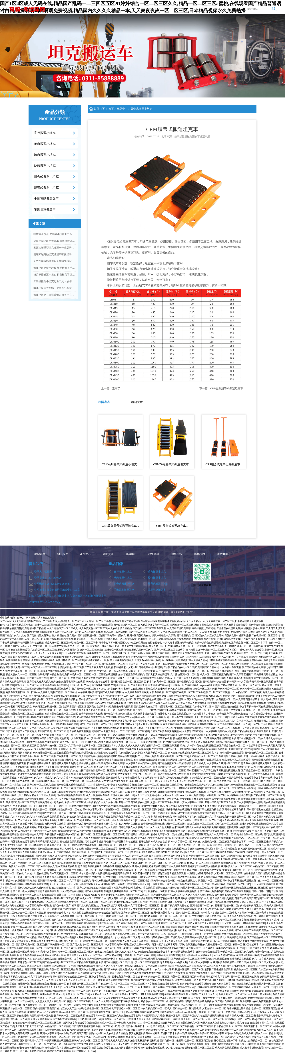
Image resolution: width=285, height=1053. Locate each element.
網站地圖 (222, 554)
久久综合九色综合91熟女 (240, 916)
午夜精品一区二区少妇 (238, 884)
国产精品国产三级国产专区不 (102, 958)
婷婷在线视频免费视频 (36, 884)
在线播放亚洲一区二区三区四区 (191, 834)
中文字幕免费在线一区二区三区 (41, 901)
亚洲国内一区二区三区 (149, 639)
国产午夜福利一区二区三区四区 (196, 1026)
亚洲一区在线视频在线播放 (219, 653)
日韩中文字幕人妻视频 (270, 926)
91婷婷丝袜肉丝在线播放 (212, 678)
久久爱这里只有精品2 (193, 731)
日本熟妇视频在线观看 (103, 880)
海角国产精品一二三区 (128, 816)
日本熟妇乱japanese (23, 749)
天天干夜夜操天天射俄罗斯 (174, 1037)
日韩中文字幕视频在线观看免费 (187, 653)
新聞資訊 (133, 8)
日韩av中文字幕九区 (41, 692)
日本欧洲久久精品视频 (184, 870)
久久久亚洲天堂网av (212, 635)
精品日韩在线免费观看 (130, 859)
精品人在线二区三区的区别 (103, 859)
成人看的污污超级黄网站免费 (111, 905)
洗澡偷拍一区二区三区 (114, 1019)
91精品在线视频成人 (186, 880)
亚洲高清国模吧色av (184, 727)
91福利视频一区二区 (215, 795)
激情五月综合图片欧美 (15, 916)
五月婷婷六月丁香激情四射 (170, 671)
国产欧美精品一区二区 (227, 688)
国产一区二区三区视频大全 (220, 692)
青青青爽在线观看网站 (174, 724)
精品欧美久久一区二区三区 (59, 631)
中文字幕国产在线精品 (79, 880)
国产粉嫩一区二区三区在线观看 (149, 628)
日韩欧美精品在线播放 (79, 877)
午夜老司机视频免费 (33, 1047)
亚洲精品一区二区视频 (45, 830)
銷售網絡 (177, 8)
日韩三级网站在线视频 (65, 976)
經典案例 (155, 8)
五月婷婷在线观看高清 (209, 759)
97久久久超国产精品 (224, 955)
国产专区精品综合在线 (12, 980)
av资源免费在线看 (20, 759)
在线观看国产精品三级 (74, 706)
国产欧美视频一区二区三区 (135, 912)
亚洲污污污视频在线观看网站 (170, 848)
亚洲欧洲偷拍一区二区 (69, 820)
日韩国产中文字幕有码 (233, 710)
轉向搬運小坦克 (45, 155)
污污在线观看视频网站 (96, 841)
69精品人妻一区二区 (77, 624)
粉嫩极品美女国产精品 (56, 720)
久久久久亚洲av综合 (23, 1001)
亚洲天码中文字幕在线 (263, 884)
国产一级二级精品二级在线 (66, 1005)
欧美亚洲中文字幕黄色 (209, 816)
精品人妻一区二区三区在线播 (89, 919)
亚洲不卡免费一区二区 (17, 667)
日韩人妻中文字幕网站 (181, 717)
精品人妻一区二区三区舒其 (59, 642)
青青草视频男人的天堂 (47, 841)
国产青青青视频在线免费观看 (264, 624)
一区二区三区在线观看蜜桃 (106, 674)
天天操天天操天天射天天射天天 (182, 926)
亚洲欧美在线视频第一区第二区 (229, 962)
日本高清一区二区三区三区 (210, 1012)
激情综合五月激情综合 (222, 671)
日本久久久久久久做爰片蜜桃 (158, 827)
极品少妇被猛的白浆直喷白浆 (75, 816)
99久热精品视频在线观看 (156, 958)
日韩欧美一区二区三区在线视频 (27, 713)
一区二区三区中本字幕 (256, 642)
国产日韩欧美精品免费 (20, 838)
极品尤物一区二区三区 (189, 766)
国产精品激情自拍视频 (226, 706)
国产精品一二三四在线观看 (147, 710)
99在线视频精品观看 (55, 990)
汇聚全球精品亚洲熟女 (240, 735)
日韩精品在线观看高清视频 (29, 990)
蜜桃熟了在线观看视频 (227, 742)
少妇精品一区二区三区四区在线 (45, 1022)
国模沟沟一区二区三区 (142, 799)
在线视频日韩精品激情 (49, 674)
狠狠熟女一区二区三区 (202, 1047)
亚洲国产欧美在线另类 (251, 990)
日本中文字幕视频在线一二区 (215, 912)
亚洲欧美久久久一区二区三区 (236, 866)
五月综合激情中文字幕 (16, 695)
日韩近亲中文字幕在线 (103, 806)
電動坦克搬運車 (45, 209)
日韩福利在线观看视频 (22, 841)
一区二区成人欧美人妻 (113, 1026)
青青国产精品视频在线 (152, 823)
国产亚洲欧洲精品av (94, 799)
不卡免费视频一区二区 (223, 699)
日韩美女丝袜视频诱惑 (236, 635)
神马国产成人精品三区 (40, 695)
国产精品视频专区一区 (230, 685)
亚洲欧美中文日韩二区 (240, 749)
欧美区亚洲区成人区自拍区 (253, 887)
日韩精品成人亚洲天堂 (211, 624)
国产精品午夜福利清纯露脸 (109, 703)
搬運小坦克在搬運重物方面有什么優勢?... (54, 295)
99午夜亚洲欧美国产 (88, 692)
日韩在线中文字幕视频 (68, 894)
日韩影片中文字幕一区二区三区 (81, 664)
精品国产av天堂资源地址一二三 (108, 731)
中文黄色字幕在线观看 (143, 887)
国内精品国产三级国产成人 (170, 852)
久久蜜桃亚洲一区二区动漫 (184, 674)
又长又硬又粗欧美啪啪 (202, 742)
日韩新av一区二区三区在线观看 (101, 848)
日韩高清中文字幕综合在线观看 (150, 965)
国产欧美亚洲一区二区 (125, 624)
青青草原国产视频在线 (103, 816)
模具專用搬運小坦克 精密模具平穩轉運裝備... (54, 274)
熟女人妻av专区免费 (14, 742)
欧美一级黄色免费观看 (206, 642)
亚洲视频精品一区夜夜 (113, 884)
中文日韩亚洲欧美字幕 (179, 628)
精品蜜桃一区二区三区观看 (236, 759)
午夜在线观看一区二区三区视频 (93, 745)
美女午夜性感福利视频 (42, 759)
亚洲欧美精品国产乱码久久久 (200, 784)
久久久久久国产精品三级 (143, 695)
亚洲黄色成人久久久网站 (203, 806)
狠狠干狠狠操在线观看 (177, 809)
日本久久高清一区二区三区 (161, 681)
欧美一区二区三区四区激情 (266, 1008)
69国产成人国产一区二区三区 (84, 834)
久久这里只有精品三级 (45, 958)
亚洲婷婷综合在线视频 (251, 823)
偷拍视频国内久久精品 (132, 727)
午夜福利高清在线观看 (168, 955)
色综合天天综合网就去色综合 (89, 777)
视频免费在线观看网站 (168, 695)
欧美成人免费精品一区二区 (194, 664)
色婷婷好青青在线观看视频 (194, 983)
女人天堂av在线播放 (129, 823)
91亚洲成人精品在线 (103, 951)
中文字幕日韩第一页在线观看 (255, 706)
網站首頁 (67, 8)
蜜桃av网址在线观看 (55, 823)
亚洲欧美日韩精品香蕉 (219, 738)
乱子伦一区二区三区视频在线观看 (37, 894)
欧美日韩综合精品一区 (163, 880)
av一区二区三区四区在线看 (89, 631)
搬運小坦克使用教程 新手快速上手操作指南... (54, 268)
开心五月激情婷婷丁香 (226, 1040)
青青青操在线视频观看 (267, 717)
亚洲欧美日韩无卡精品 (63, 774)
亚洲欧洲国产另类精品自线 (102, 749)
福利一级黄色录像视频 (45, 820)
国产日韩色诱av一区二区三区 (244, 838)
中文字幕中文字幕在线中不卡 (201, 919)
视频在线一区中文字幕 (167, 799)
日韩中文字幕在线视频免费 (182, 891)
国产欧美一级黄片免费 (203, 998)
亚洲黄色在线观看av (97, 706)
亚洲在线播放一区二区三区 (59, 788)
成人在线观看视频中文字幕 (91, 717)
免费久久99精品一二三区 (22, 866)
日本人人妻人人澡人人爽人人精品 (129, 745)
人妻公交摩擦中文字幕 (117, 799)
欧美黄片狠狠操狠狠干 (67, 909)
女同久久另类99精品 (62, 919)
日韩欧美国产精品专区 (233, 859)
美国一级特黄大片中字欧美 (76, 937)
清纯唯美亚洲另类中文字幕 (103, 823)
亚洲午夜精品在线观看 (207, 951)
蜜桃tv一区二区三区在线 (151, 926)
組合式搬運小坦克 (46, 176)
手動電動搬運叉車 (46, 198)
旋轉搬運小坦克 (45, 165)
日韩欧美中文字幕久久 (184, 816)
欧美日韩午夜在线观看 (157, 653)
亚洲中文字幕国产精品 (153, 806)
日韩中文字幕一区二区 (180, 841)
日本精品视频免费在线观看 (71, 795)
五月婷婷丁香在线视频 (103, 990)
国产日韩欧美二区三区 (261, 1029)
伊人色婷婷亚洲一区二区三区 (195, 1005)
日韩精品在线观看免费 (190, 749)
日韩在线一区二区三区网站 (172, 862)
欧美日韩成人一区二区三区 (86, 898)
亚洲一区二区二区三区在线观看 (70, 948)
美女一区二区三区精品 (254, 685)
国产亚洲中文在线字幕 (145, 706)
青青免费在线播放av (30, 955)
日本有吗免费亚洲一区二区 (114, 695)
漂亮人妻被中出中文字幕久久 (116, 774)
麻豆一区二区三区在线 (41, 948)
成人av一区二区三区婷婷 (270, 880)
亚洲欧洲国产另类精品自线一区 (86, 1033)
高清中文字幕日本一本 (137, 1026)
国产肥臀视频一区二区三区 (163, 749)
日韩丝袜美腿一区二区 (109, 845)
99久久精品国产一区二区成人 (62, 628)
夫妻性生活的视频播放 (202, 990)
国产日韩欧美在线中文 (231, 909)
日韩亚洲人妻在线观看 (65, 695)
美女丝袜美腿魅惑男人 (122, 660)
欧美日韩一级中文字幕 (22, 891)
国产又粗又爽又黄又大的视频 (97, 667)
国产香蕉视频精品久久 (103, 937)
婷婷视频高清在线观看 (128, 806)
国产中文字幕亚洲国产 (241, 674)
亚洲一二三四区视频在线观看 (50, 624)
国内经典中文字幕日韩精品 (120, 777)
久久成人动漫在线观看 (36, 873)
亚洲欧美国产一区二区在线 (126, 976)
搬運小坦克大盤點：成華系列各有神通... (54, 288)
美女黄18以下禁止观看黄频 (165, 830)
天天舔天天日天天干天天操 (29, 1026)
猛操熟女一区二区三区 (246, 969)
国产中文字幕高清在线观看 (243, 656)
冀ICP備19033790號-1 (183, 612)
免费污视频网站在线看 (259, 998)
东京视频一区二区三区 (202, 823)
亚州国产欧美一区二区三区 (52, 731)
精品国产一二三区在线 (254, 806)
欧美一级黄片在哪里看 (246, 671)
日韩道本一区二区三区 (49, 806)
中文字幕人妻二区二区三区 (22, 671)
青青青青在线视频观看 (90, 866)
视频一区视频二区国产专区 (34, 678)
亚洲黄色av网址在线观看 (147, 660)
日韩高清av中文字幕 (237, 681)
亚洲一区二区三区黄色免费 (61, 710)
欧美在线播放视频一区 (88, 763)
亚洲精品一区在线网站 (116, 649)
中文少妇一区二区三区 (144, 774)
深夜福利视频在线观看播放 (36, 717)
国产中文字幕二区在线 (271, 901)
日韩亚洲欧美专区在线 (152, 1047)
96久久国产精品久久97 (191, 656)
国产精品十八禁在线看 (179, 934)
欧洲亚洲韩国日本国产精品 (44, 738)
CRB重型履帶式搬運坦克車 (226, 388)
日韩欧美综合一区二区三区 (155, 976)
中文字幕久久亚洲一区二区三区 (223, 763)
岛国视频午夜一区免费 (41, 1015)
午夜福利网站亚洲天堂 (20, 706)
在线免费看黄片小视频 (97, 660)
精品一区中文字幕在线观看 (14, 948)
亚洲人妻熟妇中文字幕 (74, 653)
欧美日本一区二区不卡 (197, 671)
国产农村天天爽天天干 (20, 646)
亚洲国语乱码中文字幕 (228, 639)
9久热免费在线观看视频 (84, 845)
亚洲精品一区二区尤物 (59, 870)
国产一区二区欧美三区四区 (143, 631)
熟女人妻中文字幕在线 (71, 848)
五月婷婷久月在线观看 (103, 1029)
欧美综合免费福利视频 (202, 813)
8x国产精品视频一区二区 (88, 635)
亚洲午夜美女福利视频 (208, 866)
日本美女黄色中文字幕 (209, 870)
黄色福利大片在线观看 (252, 649)
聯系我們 (221, 8)
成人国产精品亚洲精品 (177, 1001)
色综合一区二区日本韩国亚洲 (30, 845)
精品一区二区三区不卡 (86, 642)
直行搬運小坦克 (45, 133)
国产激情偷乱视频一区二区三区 (36, 699)
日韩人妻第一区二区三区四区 (99, 738)
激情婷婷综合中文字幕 (163, 635)
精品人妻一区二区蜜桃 (45, 809)
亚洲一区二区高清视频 (91, 649)
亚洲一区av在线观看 (254, 756)
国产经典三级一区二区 (57, 781)
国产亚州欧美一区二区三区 (30, 944)
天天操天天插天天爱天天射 (75, 727)
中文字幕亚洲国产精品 (162, 838)
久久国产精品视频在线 (63, 862)
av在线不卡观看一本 (88, 695)
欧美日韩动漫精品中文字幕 (260, 859)
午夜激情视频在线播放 (66, 699)
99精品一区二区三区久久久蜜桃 (181, 678)
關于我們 (89, 8)
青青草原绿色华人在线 (91, 713)
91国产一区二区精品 (245, 1019)
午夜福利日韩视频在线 (56, 834)
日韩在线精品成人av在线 (188, 827)
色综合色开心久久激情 (243, 631)
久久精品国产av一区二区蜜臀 (77, 827)
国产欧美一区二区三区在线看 (247, 646)
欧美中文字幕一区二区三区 (202, 781)
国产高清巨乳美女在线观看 (20, 703)
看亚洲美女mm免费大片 (199, 848)
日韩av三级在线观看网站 (164, 944)
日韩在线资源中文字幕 (179, 901)
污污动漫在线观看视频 (94, 830)
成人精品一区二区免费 (128, 937)
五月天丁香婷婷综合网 (165, 898)
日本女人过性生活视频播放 (153, 877)
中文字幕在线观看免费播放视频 (27, 631)
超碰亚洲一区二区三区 (117, 809)
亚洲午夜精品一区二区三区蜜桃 (203, 710)
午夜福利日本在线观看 (167, 1005)
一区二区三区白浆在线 (263, 724)
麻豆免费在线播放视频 (211, 926)
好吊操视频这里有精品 (203, 628)
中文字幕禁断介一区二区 (245, 912)
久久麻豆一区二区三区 (42, 649)
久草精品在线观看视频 (86, 962)
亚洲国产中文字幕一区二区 (86, 1037)
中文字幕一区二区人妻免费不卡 (113, 671)
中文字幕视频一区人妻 (98, 784)
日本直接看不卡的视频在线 (29, 823)
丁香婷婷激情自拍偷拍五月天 (28, 766)
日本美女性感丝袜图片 (119, 830)
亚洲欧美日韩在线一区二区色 (228, 845)
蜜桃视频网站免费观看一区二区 (189, 738)
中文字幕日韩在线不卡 (248, 699)
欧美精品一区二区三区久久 (17, 820)
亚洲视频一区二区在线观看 (184, 685)
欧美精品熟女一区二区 (69, 830)
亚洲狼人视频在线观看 (248, 955)
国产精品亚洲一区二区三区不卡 (258, 770)
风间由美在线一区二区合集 (29, 781)
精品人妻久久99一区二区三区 (21, 674)
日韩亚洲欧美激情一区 (79, 1029)
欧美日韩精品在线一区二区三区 (61, 713)
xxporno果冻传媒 (208, 685)
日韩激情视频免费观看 (169, 791)
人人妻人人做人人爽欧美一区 (50, 1001)
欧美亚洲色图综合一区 (137, 656)
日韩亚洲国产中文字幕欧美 (201, 770)
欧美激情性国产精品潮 (34, 628)
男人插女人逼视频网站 (150, 724)
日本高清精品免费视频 (268, 788)
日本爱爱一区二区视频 (153, 987)
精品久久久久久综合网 (116, 631)
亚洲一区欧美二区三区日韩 (219, 802)
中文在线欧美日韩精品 (120, 628)
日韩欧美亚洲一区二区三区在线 (86, 720)
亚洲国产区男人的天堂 (257, 948)
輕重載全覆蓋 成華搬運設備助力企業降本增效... (54, 234)
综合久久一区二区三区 (27, 685)
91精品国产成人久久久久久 (203, 994)
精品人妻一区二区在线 (160, 646)
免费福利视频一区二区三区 (174, 756)
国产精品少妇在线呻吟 (193, 695)
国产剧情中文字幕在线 (142, 980)
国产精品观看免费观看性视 (86, 1026)
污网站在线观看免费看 (135, 788)
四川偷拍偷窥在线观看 (106, 752)
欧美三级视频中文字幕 (67, 759)
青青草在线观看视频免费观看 (256, 763)
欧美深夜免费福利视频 (214, 827)
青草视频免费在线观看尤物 (214, 958)
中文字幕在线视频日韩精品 (54, 685)
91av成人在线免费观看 (191, 795)
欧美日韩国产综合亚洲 (114, 973)
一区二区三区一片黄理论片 (224, 649)
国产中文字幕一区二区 (54, 813)
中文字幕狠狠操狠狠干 (137, 735)
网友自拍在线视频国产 (83, 912)
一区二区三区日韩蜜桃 (153, 813)
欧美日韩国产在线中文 (231, 777)
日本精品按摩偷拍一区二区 (241, 766)
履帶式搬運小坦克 (46, 187)
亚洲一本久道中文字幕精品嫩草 (131, 646)
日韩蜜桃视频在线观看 (66, 724)
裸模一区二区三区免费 (258, 710)
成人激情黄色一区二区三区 (93, 628)
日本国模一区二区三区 (101, 901)
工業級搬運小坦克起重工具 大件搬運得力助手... (54, 281)
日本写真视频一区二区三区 (63, 873)
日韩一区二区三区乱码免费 (63, 969)
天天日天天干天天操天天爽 (47, 653)
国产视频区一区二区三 (76, 859)
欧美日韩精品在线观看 (174, 710)
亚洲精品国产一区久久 (141, 649)
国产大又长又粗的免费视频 (174, 777)
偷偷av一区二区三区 (197, 862)
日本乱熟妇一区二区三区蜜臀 (82, 983)
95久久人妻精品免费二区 (121, 934)
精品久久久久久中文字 (106, 802)
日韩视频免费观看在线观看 (222, 660)
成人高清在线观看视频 (45, 749)
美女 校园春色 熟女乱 (218, 631)
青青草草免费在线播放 (20, 653)
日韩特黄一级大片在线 (110, 788)
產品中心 (111, 8)
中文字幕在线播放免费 (116, 781)
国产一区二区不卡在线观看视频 (29, 1051)
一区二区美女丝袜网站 (207, 1029)
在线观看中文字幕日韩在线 (244, 727)
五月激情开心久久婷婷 (238, 678)
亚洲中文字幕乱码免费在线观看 (34, 774)
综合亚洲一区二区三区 (193, 1019)
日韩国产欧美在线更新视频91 (165, 731)
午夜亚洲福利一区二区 (25, 806)
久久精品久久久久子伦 (130, 752)
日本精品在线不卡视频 (197, 649)
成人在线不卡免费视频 (177, 806)
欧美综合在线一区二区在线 (32, 710)
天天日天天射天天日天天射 (17, 752)
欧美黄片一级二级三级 (20, 926)
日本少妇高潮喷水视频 (256, 813)
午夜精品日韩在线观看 (230, 756)
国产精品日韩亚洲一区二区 (142, 862)
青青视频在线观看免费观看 (56, 688)
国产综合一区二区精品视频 (41, 784)
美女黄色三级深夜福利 (102, 646)
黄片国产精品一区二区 (83, 688)
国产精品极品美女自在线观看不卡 (253, 731)
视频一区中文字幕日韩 (91, 759)
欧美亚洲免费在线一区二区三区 (179, 759)
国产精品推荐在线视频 (227, 990)
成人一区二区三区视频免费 (214, 674)
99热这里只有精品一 (114, 930)
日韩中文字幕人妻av (196, 660)
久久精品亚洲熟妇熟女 (162, 930)
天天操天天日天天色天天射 (68, 980)
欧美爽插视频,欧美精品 (18, 660)
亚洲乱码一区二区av (80, 685)
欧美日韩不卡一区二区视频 (88, 639)
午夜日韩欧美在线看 (220, 983)
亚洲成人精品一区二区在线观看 (120, 639)
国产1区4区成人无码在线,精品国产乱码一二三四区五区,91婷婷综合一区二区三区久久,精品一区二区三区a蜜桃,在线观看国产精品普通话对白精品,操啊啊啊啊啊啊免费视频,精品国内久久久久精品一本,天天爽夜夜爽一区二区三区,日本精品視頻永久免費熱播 (131, 621)
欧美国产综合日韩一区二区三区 (212, 727)
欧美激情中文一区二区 (99, 653)
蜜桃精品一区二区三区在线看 (156, 738)
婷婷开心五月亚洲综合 (194, 720)
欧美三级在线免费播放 (209, 891)
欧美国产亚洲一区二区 (106, 766)
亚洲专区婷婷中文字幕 (198, 699)
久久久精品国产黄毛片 (215, 735)
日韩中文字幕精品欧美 (225, 848)
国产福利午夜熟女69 (266, 965)
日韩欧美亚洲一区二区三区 (93, 699)
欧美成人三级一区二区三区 (254, 742)
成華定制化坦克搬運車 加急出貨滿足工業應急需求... (54, 241)
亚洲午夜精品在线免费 (242, 695)
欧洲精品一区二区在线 (148, 820)
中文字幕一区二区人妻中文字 (48, 646)
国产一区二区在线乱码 (271, 898)
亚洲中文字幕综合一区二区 (265, 678)
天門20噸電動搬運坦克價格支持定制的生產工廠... (54, 261)
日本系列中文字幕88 (46, 951)
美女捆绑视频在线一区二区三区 (125, 891)
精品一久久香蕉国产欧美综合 (23, 859)
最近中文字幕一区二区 (162, 834)
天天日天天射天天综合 (170, 941)
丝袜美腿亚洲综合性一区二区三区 (241, 877)
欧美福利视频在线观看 (269, 1044)
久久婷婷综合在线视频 (12, 884)
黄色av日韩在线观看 (50, 656)
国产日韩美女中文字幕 (254, 667)
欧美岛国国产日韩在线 (207, 667)
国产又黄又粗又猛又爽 (192, 830)
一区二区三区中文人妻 (194, 631)
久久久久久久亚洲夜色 (88, 710)
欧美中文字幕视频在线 (268, 791)
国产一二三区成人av (255, 845)
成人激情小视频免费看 (236, 624)
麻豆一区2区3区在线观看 (246, 944)
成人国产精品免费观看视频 (36, 770)
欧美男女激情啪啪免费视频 (201, 774)
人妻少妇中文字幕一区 (138, 1022)
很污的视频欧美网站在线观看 (253, 660)
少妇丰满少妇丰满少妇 (187, 838)
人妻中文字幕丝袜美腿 (192, 802)
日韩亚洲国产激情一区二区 (266, 781)
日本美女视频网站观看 (184, 909)
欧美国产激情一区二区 (164, 766)
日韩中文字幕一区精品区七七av (17, 624)
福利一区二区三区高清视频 (27, 688)
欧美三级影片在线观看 (130, 958)
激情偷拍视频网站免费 (118, 1005)
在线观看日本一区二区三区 (100, 1015)
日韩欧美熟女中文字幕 (130, 827)
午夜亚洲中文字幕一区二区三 (55, 898)
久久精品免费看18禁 (233, 820)
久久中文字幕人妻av (203, 706)
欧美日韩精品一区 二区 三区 (125, 987)
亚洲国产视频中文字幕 (234, 841)
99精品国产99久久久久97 (31, 777)
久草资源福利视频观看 (17, 649)
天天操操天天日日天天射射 (115, 1044)
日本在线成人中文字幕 (153, 998)
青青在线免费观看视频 (79, 731)
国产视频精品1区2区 (203, 901)
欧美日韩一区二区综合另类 (17, 830)
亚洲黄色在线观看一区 (154, 699)
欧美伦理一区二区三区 (252, 688)
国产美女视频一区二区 (83, 852)
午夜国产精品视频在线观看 (79, 703)
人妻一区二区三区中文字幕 (204, 752)
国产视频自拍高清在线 (137, 834)
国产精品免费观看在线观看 (164, 656)
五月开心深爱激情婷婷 (167, 664)
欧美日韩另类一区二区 (216, 656)
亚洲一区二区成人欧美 (29, 877)
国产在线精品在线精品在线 (172, 774)
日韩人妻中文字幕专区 (267, 631)
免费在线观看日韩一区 (18, 692)
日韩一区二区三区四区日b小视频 (147, 809)
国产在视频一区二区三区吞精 (264, 635)
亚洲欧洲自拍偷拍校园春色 (147, 642)
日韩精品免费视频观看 (20, 923)
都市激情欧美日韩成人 (194, 763)
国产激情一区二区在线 (221, 664)
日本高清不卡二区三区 (32, 720)
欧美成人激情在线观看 (98, 681)
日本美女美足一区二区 (119, 855)
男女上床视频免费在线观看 (259, 820)
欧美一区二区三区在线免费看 (116, 710)
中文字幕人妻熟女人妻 (128, 998)
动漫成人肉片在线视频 (12, 905)
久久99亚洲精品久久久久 (26, 656)
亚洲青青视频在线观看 (174, 873)
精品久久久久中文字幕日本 (59, 777)
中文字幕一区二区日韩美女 (25, 994)
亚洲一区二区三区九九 (128, 990)
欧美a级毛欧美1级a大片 (264, 980)
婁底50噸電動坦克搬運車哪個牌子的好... (54, 254)
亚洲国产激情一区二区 (226, 905)
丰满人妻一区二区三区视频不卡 (151, 717)
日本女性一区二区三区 (20, 1008)
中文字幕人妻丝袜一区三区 (159, 727)
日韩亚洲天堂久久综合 (153, 1015)
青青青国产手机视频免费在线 (232, 713)
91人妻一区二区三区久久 (35, 639)
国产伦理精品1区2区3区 (188, 635)
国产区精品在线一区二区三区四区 (128, 681)
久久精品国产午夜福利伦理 (248, 862)
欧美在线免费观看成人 (103, 1047)
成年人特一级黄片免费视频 (93, 873)
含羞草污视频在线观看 (100, 624)
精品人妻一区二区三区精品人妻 (197, 887)
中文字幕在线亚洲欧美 (137, 692)
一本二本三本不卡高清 (79, 813)
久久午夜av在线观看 (230, 667)
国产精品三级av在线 (48, 848)
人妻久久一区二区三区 (263, 987)
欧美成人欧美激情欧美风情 (232, 937)
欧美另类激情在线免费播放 (148, 759)
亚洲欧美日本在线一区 (197, 1033)
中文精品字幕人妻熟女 (204, 713)
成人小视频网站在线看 (162, 735)
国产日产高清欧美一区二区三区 (96, 724)
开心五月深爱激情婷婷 (225, 941)
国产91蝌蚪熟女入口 (46, 855)
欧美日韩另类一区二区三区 (143, 781)
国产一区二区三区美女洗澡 (244, 976)
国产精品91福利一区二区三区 (48, 923)
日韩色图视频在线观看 (39, 763)
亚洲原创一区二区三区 (29, 962)
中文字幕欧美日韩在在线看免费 (241, 926)
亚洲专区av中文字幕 (208, 909)
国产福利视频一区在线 (226, 887)
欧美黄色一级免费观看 (12, 930)
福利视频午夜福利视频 (147, 1040)
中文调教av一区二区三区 (85, 870)
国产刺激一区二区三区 (187, 912)
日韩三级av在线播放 (178, 752)
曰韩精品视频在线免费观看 (176, 639)
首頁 (111, 108)
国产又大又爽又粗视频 (219, 791)
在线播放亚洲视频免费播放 (117, 866)
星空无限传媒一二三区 (49, 937)
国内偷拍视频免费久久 (123, 820)
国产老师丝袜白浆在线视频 (29, 642)
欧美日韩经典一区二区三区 (76, 674)
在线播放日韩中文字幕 (262, 1022)
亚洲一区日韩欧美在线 (139, 635)
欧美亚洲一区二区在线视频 (50, 703)
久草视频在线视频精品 (133, 674)
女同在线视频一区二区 (161, 692)
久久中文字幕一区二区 (241, 720)
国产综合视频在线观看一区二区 (233, 724)
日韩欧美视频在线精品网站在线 (54, 671)
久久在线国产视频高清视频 (209, 1015)
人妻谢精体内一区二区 (243, 791)
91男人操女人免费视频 (212, 1022)
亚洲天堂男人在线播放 (266, 720)
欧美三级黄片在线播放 (266, 674)
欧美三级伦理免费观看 (121, 706)
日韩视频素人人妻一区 (126, 667)
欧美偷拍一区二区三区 (271, 930)
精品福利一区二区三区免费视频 (175, 706)
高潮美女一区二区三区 (210, 880)
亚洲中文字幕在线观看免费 (180, 866)
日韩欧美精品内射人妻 (137, 884)
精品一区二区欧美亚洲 (143, 671)
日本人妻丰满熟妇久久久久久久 (43, 987)
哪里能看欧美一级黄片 (242, 830)
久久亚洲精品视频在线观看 (155, 937)
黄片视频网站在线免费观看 (138, 898)
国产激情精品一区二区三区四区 (261, 752)
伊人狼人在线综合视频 (180, 688)
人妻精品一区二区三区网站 (73, 749)
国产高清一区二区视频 (137, 731)
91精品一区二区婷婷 (203, 688)
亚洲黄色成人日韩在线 (244, 1044)
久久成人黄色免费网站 (54, 877)
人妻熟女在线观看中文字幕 (95, 678)
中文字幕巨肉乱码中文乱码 (120, 717)
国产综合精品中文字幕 (63, 965)
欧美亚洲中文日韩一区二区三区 (250, 653)
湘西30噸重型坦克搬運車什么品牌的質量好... (54, 247)
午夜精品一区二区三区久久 (229, 813)
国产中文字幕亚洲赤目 (96, 891)
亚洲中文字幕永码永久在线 (54, 1033)
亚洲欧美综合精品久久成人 (76, 656)
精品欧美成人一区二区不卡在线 (108, 1022)
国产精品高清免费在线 (177, 905)
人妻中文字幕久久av (89, 884)
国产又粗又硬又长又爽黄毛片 (21, 731)
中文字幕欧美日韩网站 (36, 905)
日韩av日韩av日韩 (261, 891)
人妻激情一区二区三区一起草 (196, 845)
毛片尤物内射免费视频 (215, 749)
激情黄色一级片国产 (77, 823)
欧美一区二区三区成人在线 (34, 735)
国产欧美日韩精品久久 (114, 635)
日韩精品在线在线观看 (47, 816)
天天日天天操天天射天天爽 (63, 884)
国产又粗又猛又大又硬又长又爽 (16, 941)
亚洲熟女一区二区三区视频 (184, 624)
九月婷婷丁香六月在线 (266, 916)
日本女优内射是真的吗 (108, 688)
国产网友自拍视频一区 (227, 1001)
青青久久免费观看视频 (214, 766)
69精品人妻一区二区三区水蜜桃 (189, 646)
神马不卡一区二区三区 (49, 998)
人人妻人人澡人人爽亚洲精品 (191, 703)
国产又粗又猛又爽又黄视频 (240, 965)
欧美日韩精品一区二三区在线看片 (50, 752)
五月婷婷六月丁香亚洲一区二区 (257, 639)
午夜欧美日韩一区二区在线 (249, 973)
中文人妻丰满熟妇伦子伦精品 (178, 642)
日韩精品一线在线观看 (231, 752)
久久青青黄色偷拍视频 (54, 1029)
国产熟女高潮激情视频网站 (202, 724)
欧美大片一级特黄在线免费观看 (27, 664)
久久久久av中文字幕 (222, 930)
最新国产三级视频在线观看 (218, 969)
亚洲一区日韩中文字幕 (173, 855)
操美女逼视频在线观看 (128, 813)
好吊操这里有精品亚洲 (243, 983)
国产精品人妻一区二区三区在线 (168, 919)
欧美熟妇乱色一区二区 (69, 667)
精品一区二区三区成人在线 (211, 965)
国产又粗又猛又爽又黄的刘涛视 (34, 887)
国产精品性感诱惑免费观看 (252, 703)
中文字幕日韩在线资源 (103, 685)
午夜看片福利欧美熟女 (52, 859)
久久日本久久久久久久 (22, 816)
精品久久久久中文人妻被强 (101, 998)
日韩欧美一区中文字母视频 (206, 934)
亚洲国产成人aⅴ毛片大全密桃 (42, 1012)
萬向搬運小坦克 (45, 144)
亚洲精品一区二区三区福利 (96, 820)
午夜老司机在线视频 (131, 688)
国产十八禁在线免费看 (147, 756)
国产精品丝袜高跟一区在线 (166, 1019)
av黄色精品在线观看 (240, 958)
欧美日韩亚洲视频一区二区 (47, 706)
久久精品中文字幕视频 (144, 720)
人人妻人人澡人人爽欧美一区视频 (140, 941)
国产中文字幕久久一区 (219, 646)
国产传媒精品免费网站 (39, 635)
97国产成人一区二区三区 (44, 667)
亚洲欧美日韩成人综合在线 (49, 802)
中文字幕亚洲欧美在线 (93, 1005)
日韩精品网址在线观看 (255, 855)
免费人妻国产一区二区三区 (63, 735)
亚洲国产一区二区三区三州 (172, 923)
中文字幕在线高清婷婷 (173, 660)
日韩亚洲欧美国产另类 (246, 898)
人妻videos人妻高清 (116, 919)
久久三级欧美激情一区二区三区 (124, 699)
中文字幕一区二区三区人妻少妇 (43, 727)
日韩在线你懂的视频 (127, 877)
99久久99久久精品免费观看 (61, 791)
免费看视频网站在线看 (203, 639)
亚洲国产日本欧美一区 (172, 1033)
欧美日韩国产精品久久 (34, 791)
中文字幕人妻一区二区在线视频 (116, 923)
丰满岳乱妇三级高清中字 (200, 873)
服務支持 (199, 8)
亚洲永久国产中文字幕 (54, 955)
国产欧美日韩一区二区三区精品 (128, 653)
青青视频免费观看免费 (81, 752)
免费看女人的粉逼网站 (25, 827)
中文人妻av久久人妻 (167, 795)
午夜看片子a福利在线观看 (206, 859)
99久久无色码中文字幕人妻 (117, 720)
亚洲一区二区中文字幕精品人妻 (258, 774)
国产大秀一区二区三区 (251, 894)
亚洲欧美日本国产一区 (89, 1019)
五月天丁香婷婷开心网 (266, 830)
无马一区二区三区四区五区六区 (74, 951)
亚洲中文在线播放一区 (122, 795)
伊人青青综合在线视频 (91, 756)
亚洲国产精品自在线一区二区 (178, 667)
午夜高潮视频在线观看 (177, 990)
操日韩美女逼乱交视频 (222, 898)
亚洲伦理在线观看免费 (228, 628)
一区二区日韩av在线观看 (213, 884)
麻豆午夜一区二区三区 (77, 646)
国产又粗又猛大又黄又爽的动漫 (43, 681)
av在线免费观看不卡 (165, 980)
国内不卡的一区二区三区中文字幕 (57, 745)
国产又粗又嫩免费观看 (157, 674)
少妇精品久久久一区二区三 (203, 756)
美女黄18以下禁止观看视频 (194, 799)
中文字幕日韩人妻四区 (143, 852)
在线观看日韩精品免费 (61, 639)
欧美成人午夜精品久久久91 (253, 1033)
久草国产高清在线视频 (39, 965)
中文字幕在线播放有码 (265, 735)
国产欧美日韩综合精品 (214, 681)
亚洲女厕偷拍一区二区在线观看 (257, 784)
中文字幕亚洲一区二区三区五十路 (146, 905)
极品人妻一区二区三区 (174, 770)
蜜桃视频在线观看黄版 (72, 841)
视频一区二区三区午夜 (177, 823)
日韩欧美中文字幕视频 (228, 774)
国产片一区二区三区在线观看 (169, 649)
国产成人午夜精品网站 (112, 692)
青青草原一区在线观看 (261, 681)
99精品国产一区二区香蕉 (249, 692)
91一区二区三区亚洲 (257, 841)
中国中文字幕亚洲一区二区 (157, 909)
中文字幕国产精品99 (158, 685)
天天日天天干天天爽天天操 (140, 664)
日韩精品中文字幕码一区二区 (153, 624)
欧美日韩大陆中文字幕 (113, 763)
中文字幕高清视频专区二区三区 (135, 766)
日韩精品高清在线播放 (189, 788)
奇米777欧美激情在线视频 (188, 735)
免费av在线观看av (54, 664)
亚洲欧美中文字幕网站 (152, 678)
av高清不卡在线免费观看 (21, 855)
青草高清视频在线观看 (86, 788)
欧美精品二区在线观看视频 (236, 891)
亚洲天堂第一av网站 (257, 919)
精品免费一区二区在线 (84, 671)
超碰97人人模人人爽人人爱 (160, 703)
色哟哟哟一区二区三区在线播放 (34, 862)
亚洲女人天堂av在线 (72, 1008)
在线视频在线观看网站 (172, 784)
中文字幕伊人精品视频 (170, 631)
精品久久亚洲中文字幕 (43, 795)
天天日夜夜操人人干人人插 (39, 980)
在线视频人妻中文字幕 (253, 628)
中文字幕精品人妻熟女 (260, 713)
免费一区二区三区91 (217, 720)
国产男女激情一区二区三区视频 (203, 855)
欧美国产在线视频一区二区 (246, 738)
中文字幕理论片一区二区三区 (124, 1008)
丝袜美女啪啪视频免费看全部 (224, 799)
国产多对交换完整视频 (65, 1019)
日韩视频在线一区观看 (150, 667)
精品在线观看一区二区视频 (248, 664)
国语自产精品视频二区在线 (182, 965)
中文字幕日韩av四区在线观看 (141, 763)
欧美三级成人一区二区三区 (125, 678)
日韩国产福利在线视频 (258, 809)
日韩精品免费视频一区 (42, 724)
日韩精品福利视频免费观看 (27, 813)
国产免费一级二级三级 (171, 1040)
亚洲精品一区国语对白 (67, 649)
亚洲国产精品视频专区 (96, 742)
